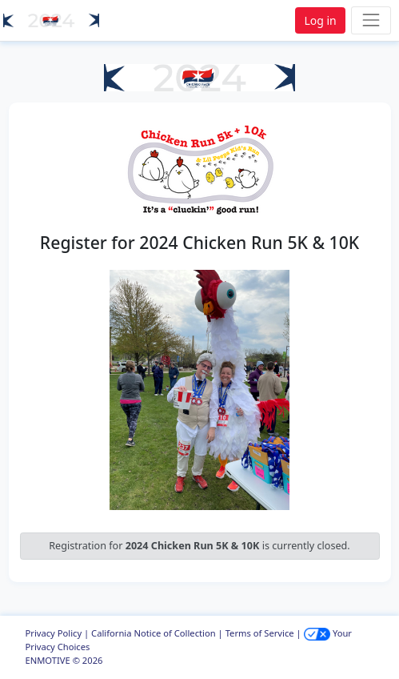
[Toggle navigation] (370, 20)
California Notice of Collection (153, 633)
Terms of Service (259, 633)
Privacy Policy (54, 633)
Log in (320, 20)
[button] (51, 20)
